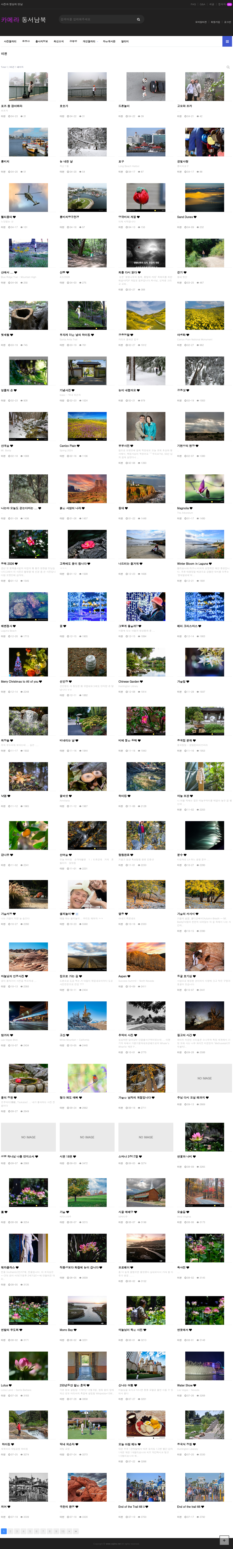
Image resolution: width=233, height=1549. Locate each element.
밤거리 (7, 1035)
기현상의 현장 (187, 446)
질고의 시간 (186, 1035)
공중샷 (183, 390)
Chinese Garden (130, 681)
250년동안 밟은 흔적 (74, 1385)
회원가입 (215, 21)
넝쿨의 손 (9, 390)
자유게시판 (109, 41)
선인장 (66, 681)
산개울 (7, 446)
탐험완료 (125, 855)
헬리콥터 (8, 217)
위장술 (7, 740)
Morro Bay (68, 1330)
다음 (69, 1531)
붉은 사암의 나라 (72, 508)
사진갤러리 (10, 41)
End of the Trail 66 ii (133, 1507)
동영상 (26, 41)
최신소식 (59, 41)
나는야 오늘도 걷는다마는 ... (21, 508)
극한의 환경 (69, 1507)
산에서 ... (9, 272)
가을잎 (183, 681)
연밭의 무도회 (11, 1330)
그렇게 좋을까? (129, 626)
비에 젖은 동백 (129, 740)
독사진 (183, 1267)
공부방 (73, 41)
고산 (64, 1035)
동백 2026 (9, 564)
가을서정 (8, 914)
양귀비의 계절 (129, 217)
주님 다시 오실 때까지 (193, 1097)
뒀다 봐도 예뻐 (71, 1097)
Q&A (202, 4)
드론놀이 (124, 106)
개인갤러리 (89, 41)
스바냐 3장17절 (130, 1156)
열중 (123, 914)
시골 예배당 (127, 1212)
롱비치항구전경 (69, 217)
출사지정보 (41, 41)
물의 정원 (9, 1097)
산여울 (66, 855)
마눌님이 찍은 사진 (132, 1330)
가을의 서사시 (187, 914)
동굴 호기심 (186, 976)
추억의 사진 (127, 1035)
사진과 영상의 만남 (12, 4)
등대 (123, 508)
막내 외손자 (69, 1444)
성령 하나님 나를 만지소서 (19, 1156)
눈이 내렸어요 (129, 390)
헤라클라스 (9, 1267)
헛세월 (7, 335)
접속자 (225, 4)
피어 (5, 1507)
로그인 (227, 21)
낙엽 (5, 796)
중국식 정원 (186, 1444)
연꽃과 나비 (186, 1156)
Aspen (124, 976)
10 (62, 1531)
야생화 (183, 335)
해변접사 (8, 626)
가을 (64, 1212)
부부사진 (125, 446)
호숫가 (64, 106)
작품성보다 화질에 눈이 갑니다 (81, 1267)
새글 (211, 4)
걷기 (181, 272)
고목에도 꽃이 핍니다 (75, 564)
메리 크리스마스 (189, 626)
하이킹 (124, 796)
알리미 (125, 41)
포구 (121, 161)
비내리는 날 (69, 740)
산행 (64, 272)
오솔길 (183, 1212)
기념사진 (67, 390)
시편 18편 (68, 1156)
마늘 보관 (185, 796)
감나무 (7, 855)
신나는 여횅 (127, 1385)
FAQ (193, 4)
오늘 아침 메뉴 (129, 1444)
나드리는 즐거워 (130, 564)
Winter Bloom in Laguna (194, 564)
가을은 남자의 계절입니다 (136, 1097)
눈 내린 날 (66, 161)
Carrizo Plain (70, 446)
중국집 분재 (186, 740)
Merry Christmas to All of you (21, 681)
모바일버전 (201, 21)
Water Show (186, 1385)
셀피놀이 (69, 914)
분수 (181, 855)
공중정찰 (125, 335)
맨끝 (76, 1531)
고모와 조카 (184, 106)
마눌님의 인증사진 (14, 976)
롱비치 (5, 161)
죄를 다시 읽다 (129, 272)
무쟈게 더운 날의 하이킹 (77, 335)
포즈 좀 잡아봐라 (11, 106)
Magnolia (184, 508)
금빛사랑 (182, 161)
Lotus (6, 1385)
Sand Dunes (186, 217)
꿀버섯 (66, 796)
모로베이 (125, 1267)
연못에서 (184, 1330)
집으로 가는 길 (71, 976)
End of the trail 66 (190, 1507)
